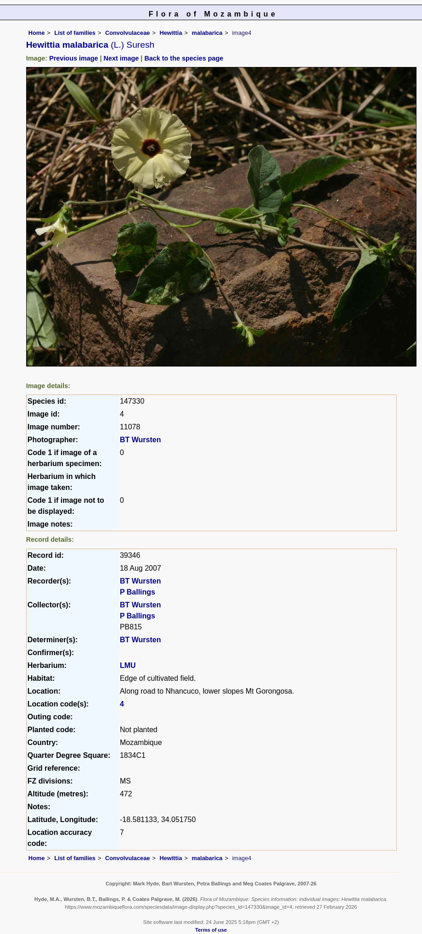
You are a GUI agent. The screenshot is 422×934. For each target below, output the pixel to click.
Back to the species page (183, 58)
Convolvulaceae (127, 32)
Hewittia (170, 32)
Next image (121, 58)
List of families (75, 32)
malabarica (207, 32)
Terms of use (211, 930)
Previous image (73, 58)
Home (36, 32)
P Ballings (137, 592)
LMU (128, 665)
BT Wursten (140, 440)
